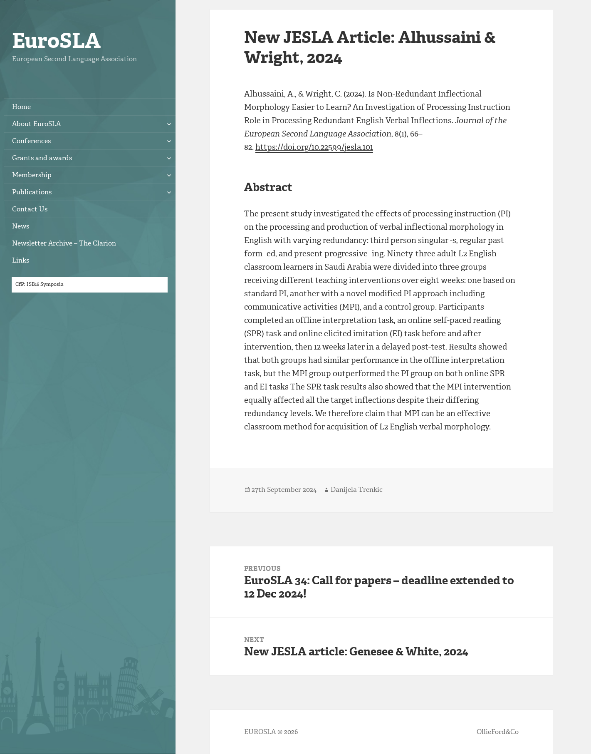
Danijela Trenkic (357, 489)
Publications (32, 192)
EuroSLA (56, 40)
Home (21, 106)
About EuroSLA (36, 123)
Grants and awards (42, 158)
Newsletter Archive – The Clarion (64, 243)
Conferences (31, 140)
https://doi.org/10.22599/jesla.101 (314, 147)
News (20, 226)
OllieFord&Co (498, 731)
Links (20, 260)
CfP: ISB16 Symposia (39, 284)
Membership (32, 175)
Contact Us (29, 209)
